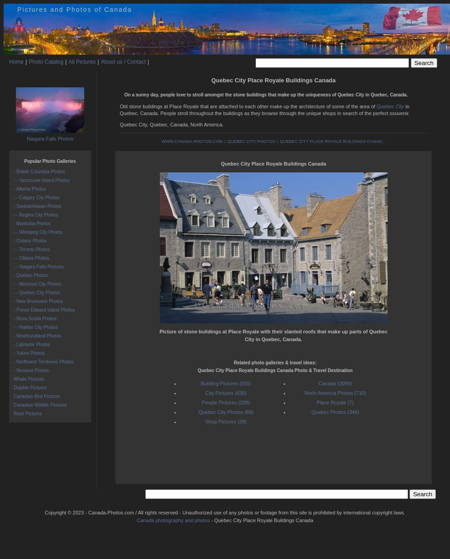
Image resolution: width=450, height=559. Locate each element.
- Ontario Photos (30, 240)
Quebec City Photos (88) (226, 412)
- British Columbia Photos (39, 171)
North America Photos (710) (335, 393)
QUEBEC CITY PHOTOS (251, 141)
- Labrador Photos (32, 344)
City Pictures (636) (225, 393)
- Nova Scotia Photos (35, 318)
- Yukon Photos (29, 353)
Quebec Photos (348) (335, 412)
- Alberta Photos (30, 188)
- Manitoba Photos (32, 223)
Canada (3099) (335, 383)
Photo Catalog (46, 62)
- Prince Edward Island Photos (44, 309)
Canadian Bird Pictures (37, 396)
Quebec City (390, 106)
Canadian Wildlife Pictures (40, 405)
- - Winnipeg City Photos (38, 232)
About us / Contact (123, 62)
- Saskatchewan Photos (37, 206)
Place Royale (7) (335, 402)
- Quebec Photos (31, 275)
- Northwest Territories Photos (44, 361)
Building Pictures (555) (226, 383)
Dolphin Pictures (30, 387)
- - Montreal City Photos (37, 284)
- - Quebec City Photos (37, 292)
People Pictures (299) (226, 402)
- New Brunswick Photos (38, 301)
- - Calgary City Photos (37, 197)
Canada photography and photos (173, 520)
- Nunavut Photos (31, 370)
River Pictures (28, 413)
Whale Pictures (29, 379)
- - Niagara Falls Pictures (39, 266)
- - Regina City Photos (36, 214)
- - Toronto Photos (32, 249)
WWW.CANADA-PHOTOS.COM (192, 141)
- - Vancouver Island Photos (42, 180)
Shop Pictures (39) (225, 421)
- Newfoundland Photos (37, 335)
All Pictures (82, 62)
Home (16, 62)
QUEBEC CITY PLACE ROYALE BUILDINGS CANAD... (332, 141)
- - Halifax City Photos (36, 327)
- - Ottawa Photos (31, 258)
